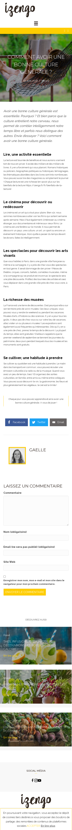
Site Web (9, 561)
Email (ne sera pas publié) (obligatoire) (29, 546)
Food (6, 635)
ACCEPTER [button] (33, 825)
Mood (45, 80)
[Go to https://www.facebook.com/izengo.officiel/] (32, 781)
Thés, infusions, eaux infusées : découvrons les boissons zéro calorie (29, 645)
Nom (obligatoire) (15, 531)
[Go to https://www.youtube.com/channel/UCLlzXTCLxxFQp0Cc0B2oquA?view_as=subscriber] (39, 781)
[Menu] (36, 23)
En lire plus (12, 655)
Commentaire (12, 492)
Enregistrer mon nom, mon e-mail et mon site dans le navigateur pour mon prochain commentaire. (33, 582)
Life (5, 721)
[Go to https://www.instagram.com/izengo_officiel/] (36, 781)
